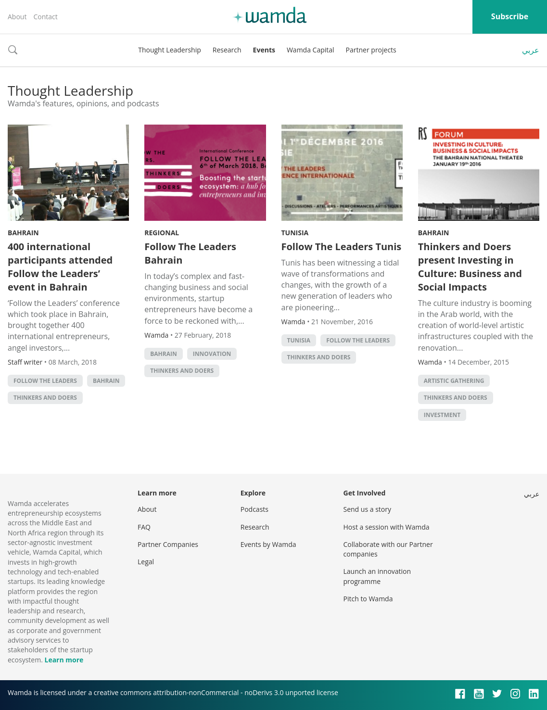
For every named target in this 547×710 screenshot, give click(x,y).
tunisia (299, 340)
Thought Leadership (169, 49)
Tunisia (295, 232)
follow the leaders (45, 381)
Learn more (63, 659)
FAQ (144, 527)
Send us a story (367, 509)
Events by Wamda (268, 544)
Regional (161, 232)
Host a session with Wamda (386, 527)
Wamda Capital (310, 49)
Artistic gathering (454, 381)
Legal (146, 561)
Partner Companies (168, 544)
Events (264, 49)
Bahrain (23, 232)
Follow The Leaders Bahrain (190, 253)
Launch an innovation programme (377, 576)
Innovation (212, 354)
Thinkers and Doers (45, 397)
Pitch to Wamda (368, 598)
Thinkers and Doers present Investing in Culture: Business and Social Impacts (470, 266)
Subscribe (509, 16)
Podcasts (254, 509)
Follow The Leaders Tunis (341, 246)
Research (227, 49)
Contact (45, 16)
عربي (530, 50)
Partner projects (371, 49)
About (17, 16)
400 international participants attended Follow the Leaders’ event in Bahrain (60, 266)
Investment (442, 415)
